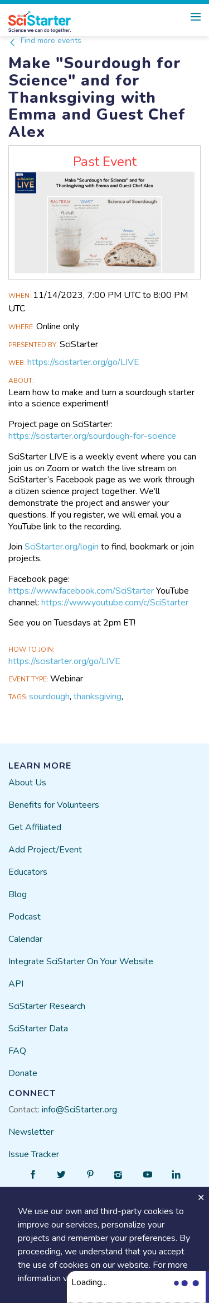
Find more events (44, 40)
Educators (27, 872)
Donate (22, 1073)
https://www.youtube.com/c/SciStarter (114, 602)
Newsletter (31, 1132)
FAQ (17, 1051)
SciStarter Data (38, 1028)
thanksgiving (97, 696)
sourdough (49, 696)
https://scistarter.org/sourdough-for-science (92, 436)
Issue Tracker (33, 1154)
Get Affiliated (34, 827)
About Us (27, 782)
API (15, 984)
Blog (17, 894)
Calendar (25, 939)
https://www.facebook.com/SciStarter (81, 591)
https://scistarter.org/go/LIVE (83, 362)
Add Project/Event (45, 850)
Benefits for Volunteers (53, 805)
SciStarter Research (46, 1006)
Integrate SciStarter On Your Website (80, 961)
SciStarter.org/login (62, 547)
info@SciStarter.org (79, 1109)
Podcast (24, 917)
